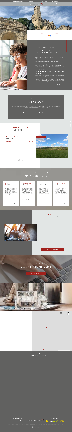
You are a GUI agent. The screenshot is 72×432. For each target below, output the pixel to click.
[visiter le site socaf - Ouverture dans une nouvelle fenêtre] (61, 421)
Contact (70, 124)
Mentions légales (44, 424)
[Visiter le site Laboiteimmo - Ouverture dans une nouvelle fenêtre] (36, 428)
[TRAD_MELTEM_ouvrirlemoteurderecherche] (56, 4)
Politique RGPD (57, 424)
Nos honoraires (32, 424)
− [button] (68, 314)
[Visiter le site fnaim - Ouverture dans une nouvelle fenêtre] (46, 421)
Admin (49, 424)
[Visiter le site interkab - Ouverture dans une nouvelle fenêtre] (53, 421)
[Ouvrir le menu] (65, 4)
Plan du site (38, 424)
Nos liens (52, 424)
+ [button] (68, 313)
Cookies (62, 424)
